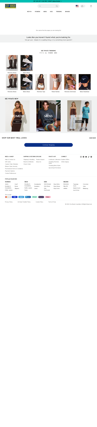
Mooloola (66, 168)
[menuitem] (29, 12)
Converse (85, 168)
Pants (26, 174)
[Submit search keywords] (57, 6)
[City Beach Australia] (10, 6)
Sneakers (36, 170)
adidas (65, 172)
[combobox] (48, 6)
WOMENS (50, 36)
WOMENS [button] (37, 11)
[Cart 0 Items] (91, 6)
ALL (45, 36)
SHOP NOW (92, 121)
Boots (16, 170)
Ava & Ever (76, 174)
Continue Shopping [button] (48, 128)
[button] (82, 6)
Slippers (17, 172)
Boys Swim (57, 172)
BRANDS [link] (67, 11)
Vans (84, 170)
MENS (56, 36)
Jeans (6, 168)
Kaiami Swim (76, 172)
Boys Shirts (56, 168)
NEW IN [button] (29, 11)
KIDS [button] (51, 11)
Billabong (85, 172)
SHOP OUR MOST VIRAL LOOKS (14, 122)
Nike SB (65, 170)
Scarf (16, 168)
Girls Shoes (47, 170)
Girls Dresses (47, 168)
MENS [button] (45, 11)
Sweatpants (37, 168)
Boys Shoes (57, 170)
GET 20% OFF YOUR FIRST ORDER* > (47, 1)
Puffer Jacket (8, 174)
